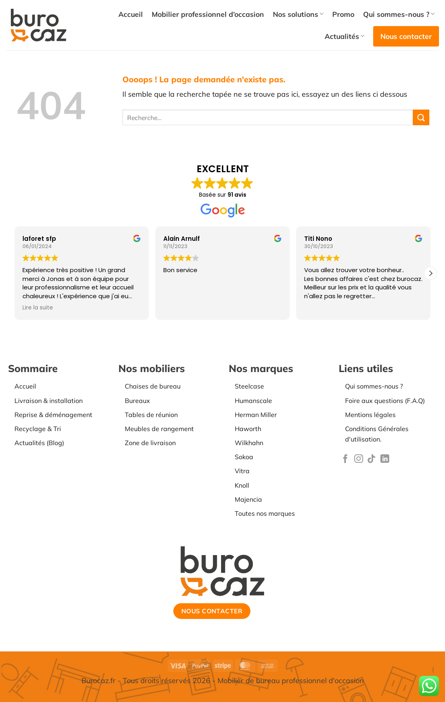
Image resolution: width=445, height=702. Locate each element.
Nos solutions (298, 14)
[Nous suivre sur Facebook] (345, 459)
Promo (343, 14)
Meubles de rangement (159, 429)
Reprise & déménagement (53, 415)
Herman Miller (256, 415)
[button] (431, 273)
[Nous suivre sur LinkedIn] (384, 459)
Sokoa (244, 457)
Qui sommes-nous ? (399, 14)
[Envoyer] (421, 117)
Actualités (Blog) (39, 443)
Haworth (248, 429)
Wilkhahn (249, 443)
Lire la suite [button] (37, 307)
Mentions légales (370, 415)
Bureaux (137, 401)
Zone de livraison (150, 443)
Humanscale (253, 401)
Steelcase (249, 386)
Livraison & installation (48, 401)
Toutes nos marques (265, 513)
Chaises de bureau (153, 386)
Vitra (242, 471)
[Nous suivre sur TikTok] (371, 459)
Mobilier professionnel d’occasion (208, 14)
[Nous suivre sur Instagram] (358, 459)
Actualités (344, 36)
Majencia (248, 499)
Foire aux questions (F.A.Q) (385, 401)
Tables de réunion (151, 415)
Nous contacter (406, 36)
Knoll (242, 485)
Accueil (130, 14)
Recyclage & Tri (37, 429)
